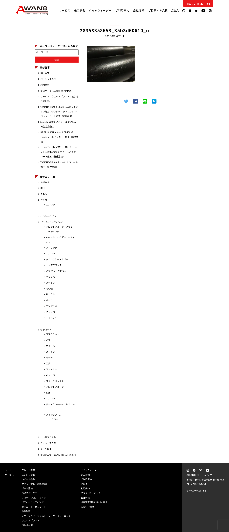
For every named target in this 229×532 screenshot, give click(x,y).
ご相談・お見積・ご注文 (224, 63)
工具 (48, 363)
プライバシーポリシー (92, 493)
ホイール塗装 (28, 479)
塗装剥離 (26, 511)
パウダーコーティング (51, 222)
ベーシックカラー (49, 79)
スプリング (51, 247)
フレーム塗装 (28, 470)
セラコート (46, 329)
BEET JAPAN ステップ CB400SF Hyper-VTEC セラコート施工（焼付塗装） (59, 137)
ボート (49, 300)
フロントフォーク (55, 386)
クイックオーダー (100, 10)
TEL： (198, 3)
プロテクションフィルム (34, 497)
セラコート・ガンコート (34, 506)
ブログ (84, 483)
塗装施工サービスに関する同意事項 (58, 454)
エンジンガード (54, 306)
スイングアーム (53, 414)
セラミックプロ (48, 216)
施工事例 (79, 10)
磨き (42, 188)
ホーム (8, 470)
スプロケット (52, 334)
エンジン (50, 204)
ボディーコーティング (33, 502)
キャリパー (51, 311)
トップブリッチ (54, 265)
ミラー (49, 357)
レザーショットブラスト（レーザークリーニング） (47, 515)
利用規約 (85, 488)
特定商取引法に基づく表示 (94, 502)
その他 (43, 194)
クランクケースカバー (57, 259)
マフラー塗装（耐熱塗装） (35, 483)
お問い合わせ (87, 506)
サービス (64, 10)
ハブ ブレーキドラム (56, 271)
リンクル (50, 294)
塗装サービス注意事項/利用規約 (56, 90)
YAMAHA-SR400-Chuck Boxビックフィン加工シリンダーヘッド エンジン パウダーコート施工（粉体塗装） (59, 111)
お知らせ (44, 182)
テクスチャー (52, 317)
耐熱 (48, 392)
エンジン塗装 (28, 474)
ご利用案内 (122, 10)
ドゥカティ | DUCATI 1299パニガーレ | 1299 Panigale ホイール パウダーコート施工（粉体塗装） (59, 152)
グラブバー (51, 276)
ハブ (48, 340)
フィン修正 (46, 449)
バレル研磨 (27, 525)
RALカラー (45, 73)
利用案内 (44, 84)
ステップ (50, 282)
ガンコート (46, 200)
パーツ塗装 (27, 488)
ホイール (50, 345)
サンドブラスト (48, 437)
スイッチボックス (55, 381)
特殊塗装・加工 (29, 493)
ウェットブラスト (49, 443)
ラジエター (51, 369)
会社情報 (138, 10)
